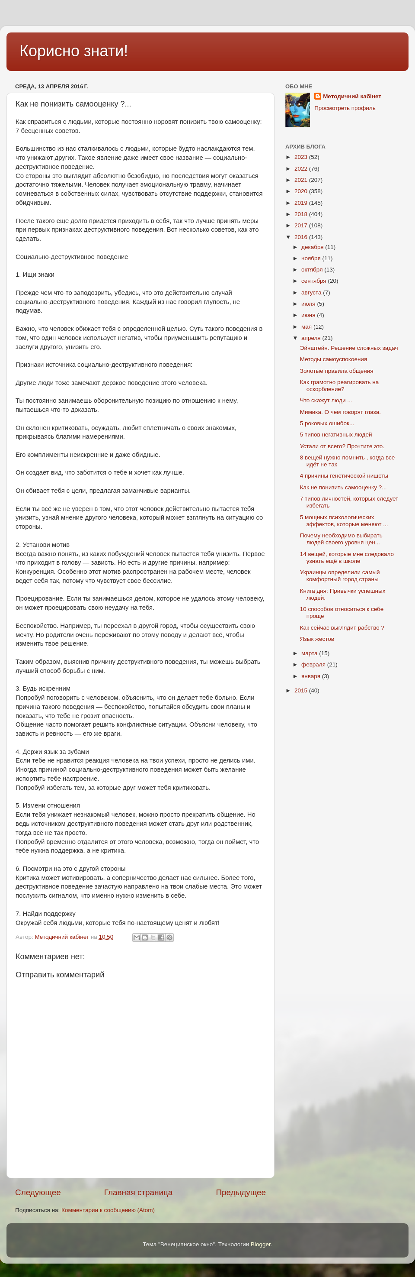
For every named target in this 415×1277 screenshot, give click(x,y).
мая (307, 326)
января (311, 676)
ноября (311, 258)
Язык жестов (317, 639)
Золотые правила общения (337, 371)
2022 (301, 168)
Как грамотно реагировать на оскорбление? (339, 385)
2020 (301, 191)
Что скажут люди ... (326, 400)
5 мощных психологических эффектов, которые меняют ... (344, 520)
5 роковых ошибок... (327, 423)
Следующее (38, 1192)
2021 (301, 180)
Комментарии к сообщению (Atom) (108, 1210)
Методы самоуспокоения (333, 359)
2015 (301, 690)
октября (312, 269)
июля (309, 304)
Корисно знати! (73, 51)
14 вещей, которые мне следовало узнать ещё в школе (347, 557)
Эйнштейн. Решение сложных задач (349, 348)
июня (309, 315)
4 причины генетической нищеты (344, 475)
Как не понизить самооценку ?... (343, 487)
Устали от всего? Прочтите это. (342, 446)
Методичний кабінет (352, 96)
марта (310, 653)
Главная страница (138, 1192)
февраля (314, 664)
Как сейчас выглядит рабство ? (342, 627)
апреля (311, 338)
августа (312, 292)
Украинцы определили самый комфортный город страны (340, 575)
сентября (314, 281)
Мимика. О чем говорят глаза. (340, 412)
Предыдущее (241, 1192)
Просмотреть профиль (345, 108)
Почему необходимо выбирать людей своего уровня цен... (341, 539)
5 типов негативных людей (336, 434)
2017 (301, 225)
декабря (313, 247)
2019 (301, 203)
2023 (301, 157)
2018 (301, 214)
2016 (301, 237)
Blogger (261, 1244)
